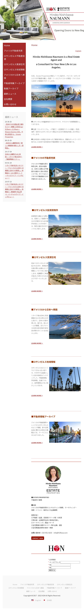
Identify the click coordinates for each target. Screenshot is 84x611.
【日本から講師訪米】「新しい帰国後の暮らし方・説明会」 (14, 145)
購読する (52, 570)
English (78, 51)
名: (50, 565)
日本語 (49, 600)
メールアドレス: (54, 562)
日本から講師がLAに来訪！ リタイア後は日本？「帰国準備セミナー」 (13, 156)
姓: (50, 567)
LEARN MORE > (37, 239)
